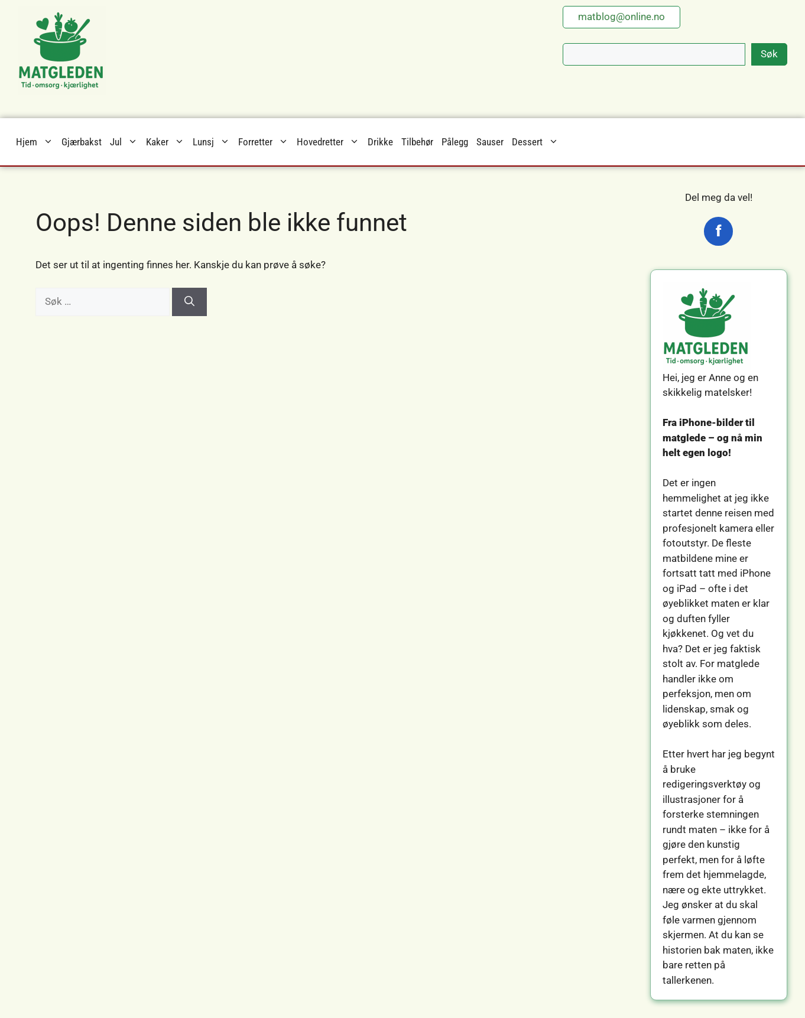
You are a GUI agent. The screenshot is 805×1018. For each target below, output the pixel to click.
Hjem (36, 142)
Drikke (380, 142)
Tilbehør (417, 142)
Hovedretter (330, 142)
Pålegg (455, 142)
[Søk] (189, 302)
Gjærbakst (81, 142)
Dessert (537, 142)
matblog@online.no (621, 16)
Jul (126, 142)
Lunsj (213, 142)
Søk (769, 54)
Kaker (167, 142)
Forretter (265, 142)
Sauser (490, 142)
